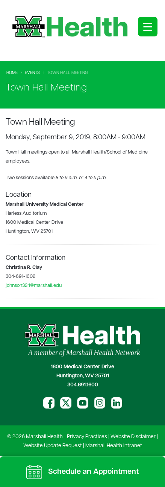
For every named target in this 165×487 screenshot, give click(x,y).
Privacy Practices (87, 437)
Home (12, 73)
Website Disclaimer (133, 437)
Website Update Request (52, 446)
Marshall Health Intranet (113, 446)
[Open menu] (147, 26)
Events (32, 73)
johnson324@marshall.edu (34, 285)
